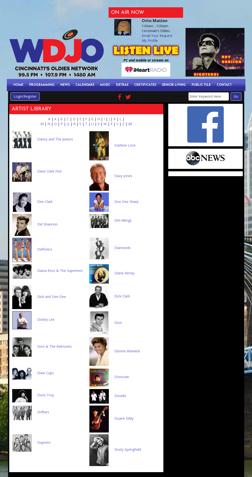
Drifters (43, 412)
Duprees (44, 442)
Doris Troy (45, 395)
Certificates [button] (145, 85)
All (130, 123)
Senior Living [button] (174, 85)
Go (236, 96)
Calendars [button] (84, 85)
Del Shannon (47, 224)
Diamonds (122, 247)
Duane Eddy (123, 418)
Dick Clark (122, 296)
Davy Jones (123, 175)
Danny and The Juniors (55, 139)
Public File (201, 85)
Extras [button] (122, 85)
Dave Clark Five (49, 171)
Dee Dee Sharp (126, 201)
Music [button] (105, 85)
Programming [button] (42, 85)
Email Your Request (157, 35)
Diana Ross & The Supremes (60, 270)
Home (18, 85)
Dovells (120, 395)
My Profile (150, 40)
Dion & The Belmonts (54, 346)
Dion (118, 322)
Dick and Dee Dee (51, 296)
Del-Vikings (123, 220)
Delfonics (44, 249)
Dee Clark (45, 201)
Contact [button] (224, 85)
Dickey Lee (46, 319)
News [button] (65, 85)
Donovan (121, 376)
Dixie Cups (45, 373)
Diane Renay (124, 273)
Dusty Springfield (127, 449)
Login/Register (25, 96)
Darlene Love (125, 145)
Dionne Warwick (127, 351)
